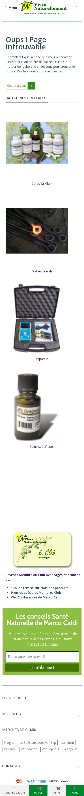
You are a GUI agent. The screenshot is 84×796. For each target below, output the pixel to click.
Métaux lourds (42, 271)
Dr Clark (9, 749)
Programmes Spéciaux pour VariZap (30, 742)
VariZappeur (50, 749)
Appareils (42, 359)
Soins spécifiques (42, 446)
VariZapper (29, 749)
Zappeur (71, 749)
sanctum (67, 742)
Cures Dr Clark (42, 183)
